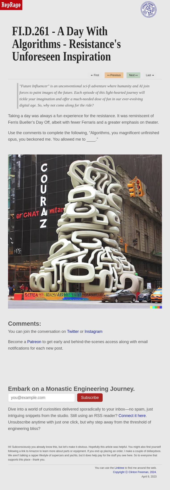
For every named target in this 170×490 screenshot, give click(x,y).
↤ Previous (114, 75)
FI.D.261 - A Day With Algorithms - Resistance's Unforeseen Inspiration (66, 43)
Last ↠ (150, 75)
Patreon (34, 342)
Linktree (119, 467)
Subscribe (90, 397)
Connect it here (132, 415)
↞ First (95, 75)
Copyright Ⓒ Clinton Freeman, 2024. (135, 472)
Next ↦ (133, 75)
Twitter (73, 331)
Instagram (93, 331)
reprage (6, 2)
